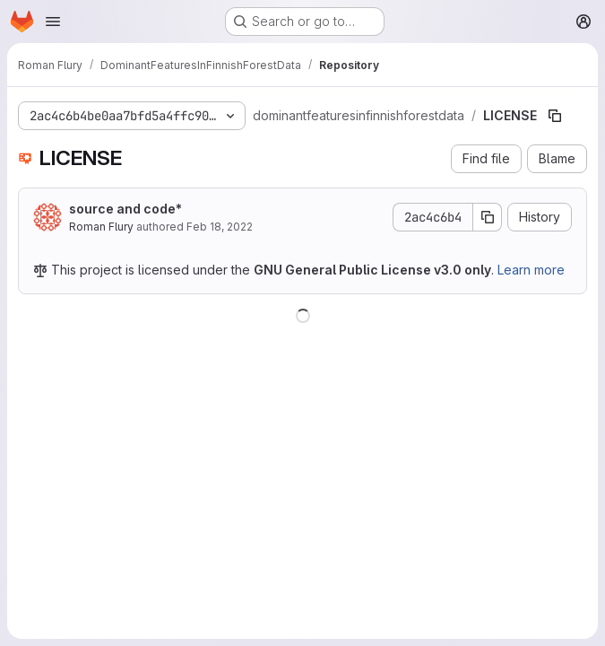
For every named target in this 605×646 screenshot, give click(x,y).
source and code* (125, 208)
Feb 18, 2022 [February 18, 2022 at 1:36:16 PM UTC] (219, 226)
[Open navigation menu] (53, 21)
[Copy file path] (554, 115)
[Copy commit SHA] (487, 217)
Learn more (531, 269)
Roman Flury (101, 226)
